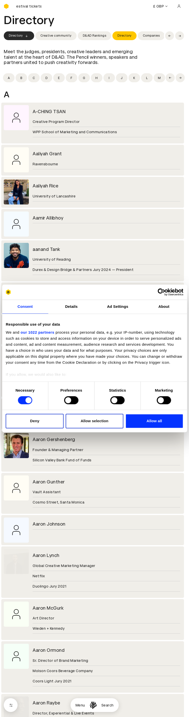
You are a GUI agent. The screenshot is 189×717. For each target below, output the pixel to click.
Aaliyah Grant (47, 153)
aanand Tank (46, 249)
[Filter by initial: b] (21, 78)
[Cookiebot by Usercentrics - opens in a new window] (161, 292)
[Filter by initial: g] (84, 78)
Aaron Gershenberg (54, 439)
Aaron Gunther (49, 481)
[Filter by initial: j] (121, 78)
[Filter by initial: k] (134, 78)
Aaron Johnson (49, 524)
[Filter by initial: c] (34, 78)
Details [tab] (71, 306)
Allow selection (94, 421)
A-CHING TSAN (49, 111)
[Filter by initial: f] (71, 78)
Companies (151, 35)
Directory (19, 35)
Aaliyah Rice (45, 185)
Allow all (154, 421)
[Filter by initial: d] (46, 78)
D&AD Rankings (94, 35)
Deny (34, 421)
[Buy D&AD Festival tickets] (28, 6)
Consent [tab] (25, 306)
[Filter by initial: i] (109, 78)
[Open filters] (11, 705)
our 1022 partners (37, 332)
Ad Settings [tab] (117, 306)
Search (107, 705)
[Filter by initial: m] (159, 78)
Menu (80, 705)
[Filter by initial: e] (59, 78)
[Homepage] (93, 705)
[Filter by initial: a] (9, 78)
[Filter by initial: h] (96, 78)
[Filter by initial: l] (147, 78)
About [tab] (163, 306)
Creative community (56, 35)
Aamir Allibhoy (48, 218)
